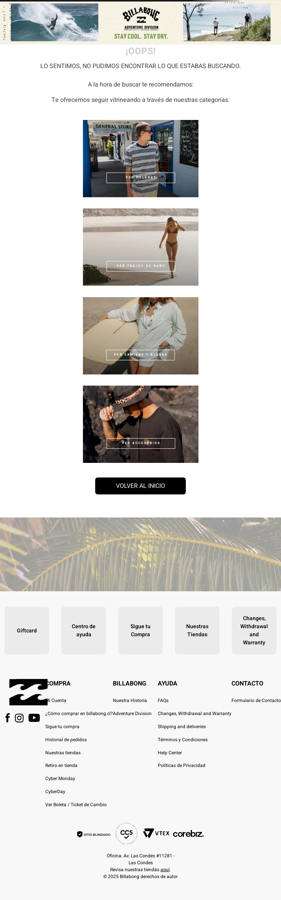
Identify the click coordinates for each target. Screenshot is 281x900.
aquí (165, 869)
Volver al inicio (140, 486)
